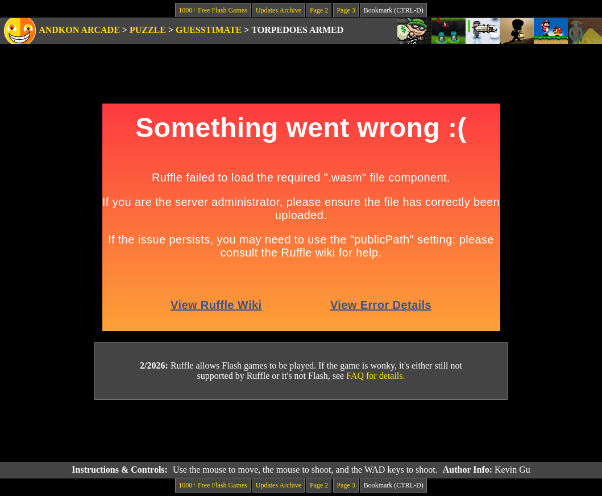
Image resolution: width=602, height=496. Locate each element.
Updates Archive (278, 10)
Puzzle (148, 30)
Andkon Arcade (79, 30)
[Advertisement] (301, 431)
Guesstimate (209, 30)
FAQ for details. (375, 376)
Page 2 (319, 10)
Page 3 (346, 10)
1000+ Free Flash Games (212, 10)
